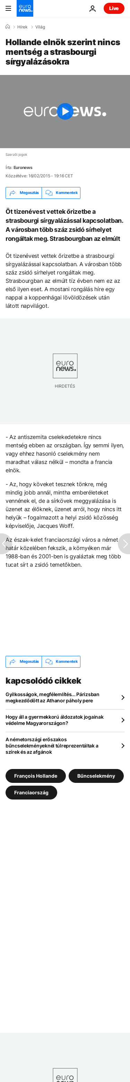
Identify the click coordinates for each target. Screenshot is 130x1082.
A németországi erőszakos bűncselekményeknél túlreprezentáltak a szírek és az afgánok (52, 745)
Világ (40, 27)
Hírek (22, 27)
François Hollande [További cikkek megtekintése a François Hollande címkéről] (35, 775)
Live (114, 8)
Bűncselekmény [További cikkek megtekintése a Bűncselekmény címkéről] (96, 775)
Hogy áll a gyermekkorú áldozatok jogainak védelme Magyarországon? (55, 720)
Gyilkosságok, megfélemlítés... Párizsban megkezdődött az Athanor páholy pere (52, 697)
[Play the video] (65, 111)
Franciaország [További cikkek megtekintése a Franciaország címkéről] (31, 792)
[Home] (8, 26)
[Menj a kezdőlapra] (25, 8)
